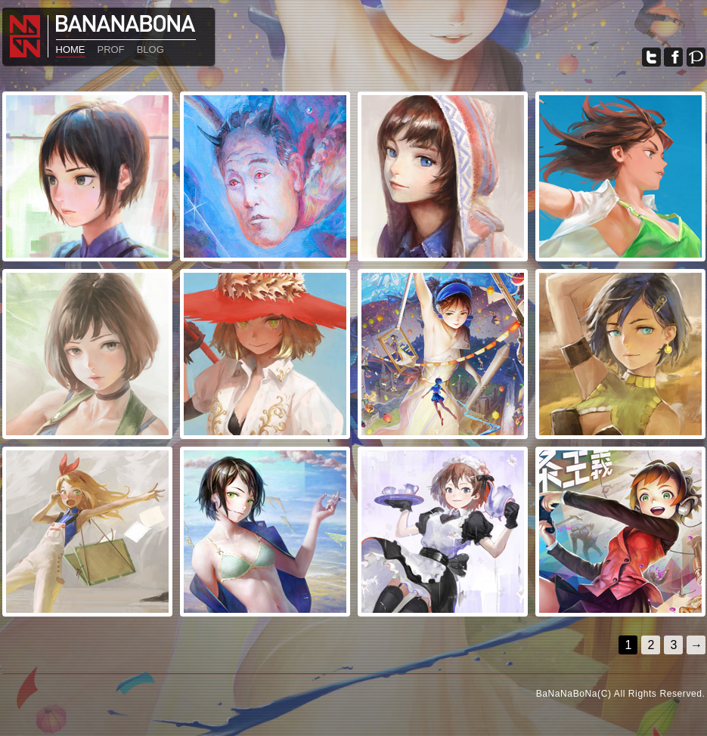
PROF (111, 49)
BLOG (150, 49)
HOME (70, 50)
